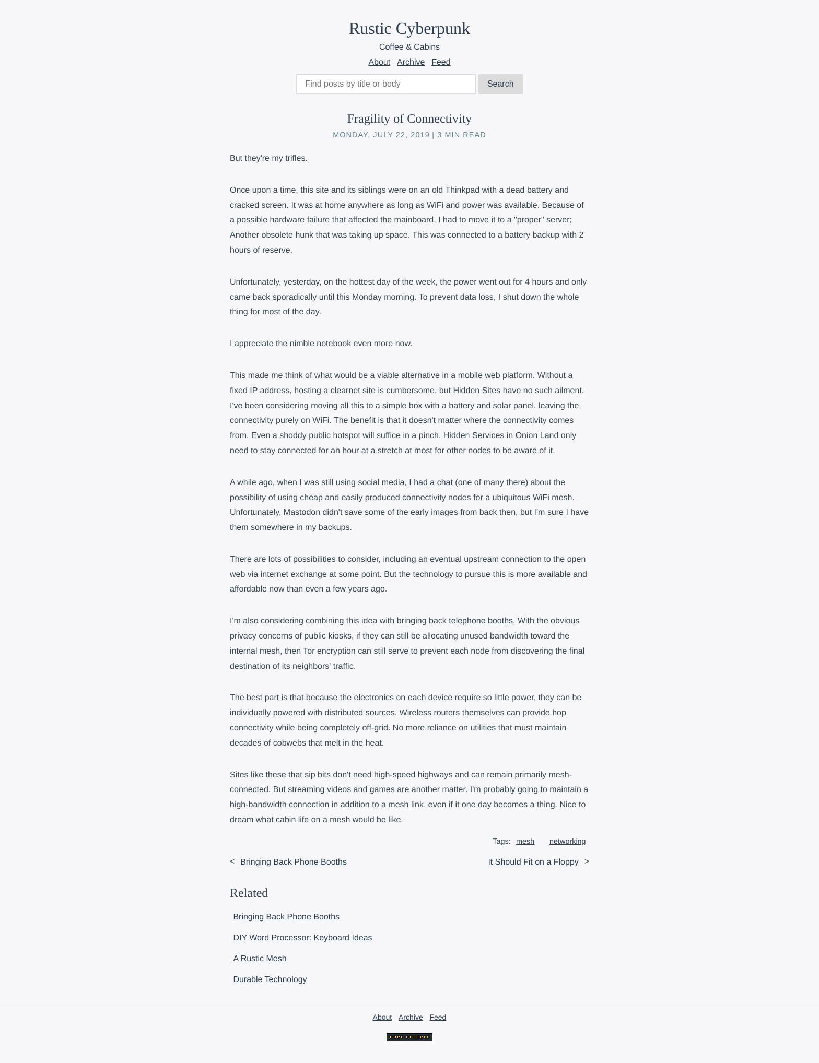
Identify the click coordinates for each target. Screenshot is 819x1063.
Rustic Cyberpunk (409, 28)
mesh (525, 841)
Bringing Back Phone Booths (293, 861)
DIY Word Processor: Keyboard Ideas (302, 938)
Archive (411, 62)
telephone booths (481, 621)
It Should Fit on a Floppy (533, 861)
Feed (440, 62)
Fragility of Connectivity (409, 119)
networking (567, 841)
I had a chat (431, 482)
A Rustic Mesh (259, 958)
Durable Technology (270, 979)
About (379, 62)
